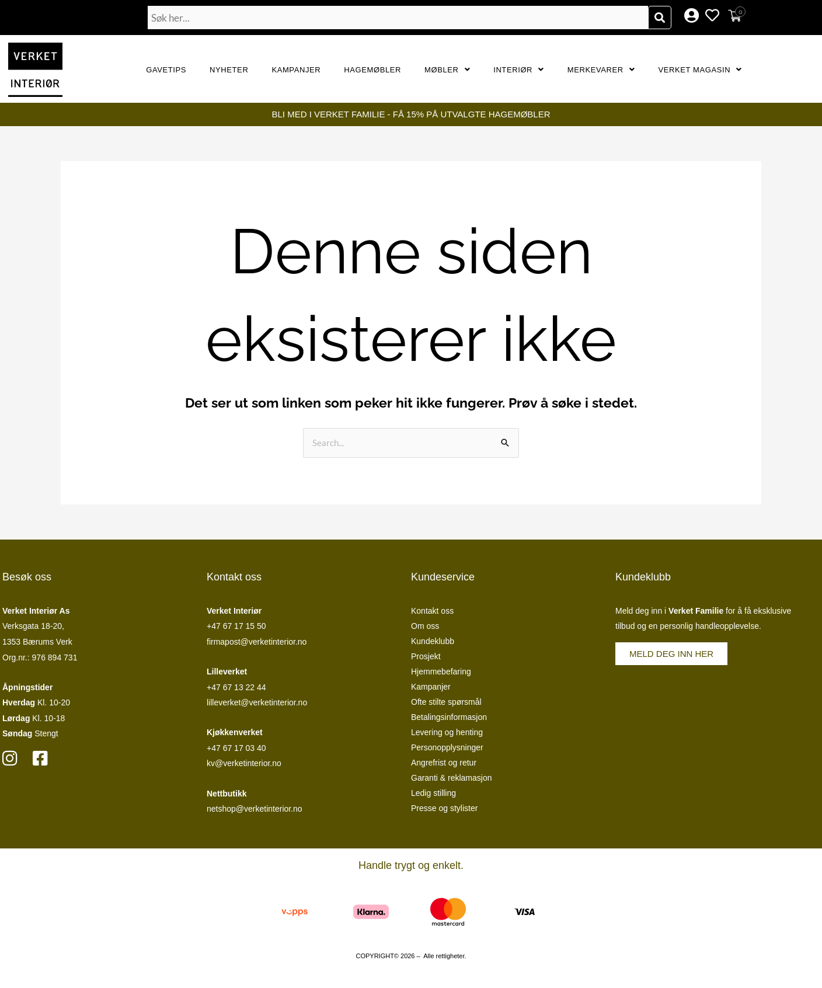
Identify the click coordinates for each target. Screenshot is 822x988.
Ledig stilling (433, 793)
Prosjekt (426, 656)
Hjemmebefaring (441, 671)
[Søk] (659, 17)
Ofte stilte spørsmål (446, 702)
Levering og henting (447, 732)
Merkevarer (601, 69)
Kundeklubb (432, 641)
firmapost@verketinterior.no (256, 641)
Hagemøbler (372, 69)
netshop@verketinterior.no (254, 808)
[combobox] (398, 17)
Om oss (425, 626)
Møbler (447, 69)
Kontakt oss (432, 610)
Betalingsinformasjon (449, 717)
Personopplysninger (447, 747)
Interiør (518, 69)
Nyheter (229, 69)
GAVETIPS (166, 69)
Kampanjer (296, 69)
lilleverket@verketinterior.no (257, 702)
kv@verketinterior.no (244, 763)
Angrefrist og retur (443, 762)
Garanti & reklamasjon (451, 777)
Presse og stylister (444, 808)
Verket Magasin (699, 69)
